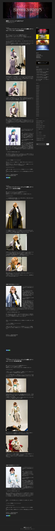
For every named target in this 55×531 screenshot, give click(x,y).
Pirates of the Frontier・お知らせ (40, 125)
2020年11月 (37, 85)
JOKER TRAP (38, 56)
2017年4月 (37, 114)
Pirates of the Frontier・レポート (40, 127)
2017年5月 (37, 112)
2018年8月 (37, 98)
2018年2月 (37, 104)
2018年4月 (37, 101)
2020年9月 (37, 88)
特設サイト (27, 171)
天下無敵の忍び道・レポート (40, 140)
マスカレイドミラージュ (39, 55)
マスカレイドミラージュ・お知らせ (41, 135)
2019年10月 (37, 90)
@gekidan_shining (13, 175)
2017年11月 (37, 106)
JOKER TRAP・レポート (39, 124)
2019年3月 (37, 93)
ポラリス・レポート (39, 133)
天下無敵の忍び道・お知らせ (40, 138)
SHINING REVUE (38, 57)
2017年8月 (37, 109)
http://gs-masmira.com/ (14, 174)
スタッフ (37, 130)
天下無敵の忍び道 (38, 54)
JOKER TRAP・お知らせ (39, 122)
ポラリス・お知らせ (39, 132)
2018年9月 (37, 96)
